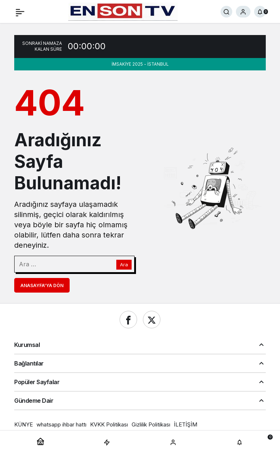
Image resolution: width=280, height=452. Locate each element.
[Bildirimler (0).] (260, 12)
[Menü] (20, 12)
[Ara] (226, 12)
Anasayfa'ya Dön (41, 285)
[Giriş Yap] (243, 12)
